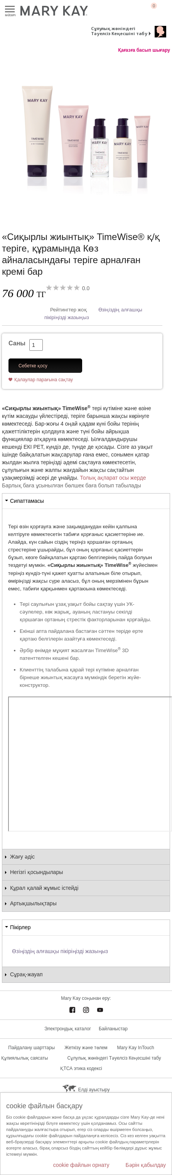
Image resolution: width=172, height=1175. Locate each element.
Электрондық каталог (67, 1028)
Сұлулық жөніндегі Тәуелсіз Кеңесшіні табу (119, 31)
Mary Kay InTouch (135, 1047)
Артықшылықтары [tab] (33, 903)
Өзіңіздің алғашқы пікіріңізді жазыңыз (60, 951)
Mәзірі (10, 9)
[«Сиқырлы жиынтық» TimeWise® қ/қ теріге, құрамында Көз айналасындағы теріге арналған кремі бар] (86, 134)
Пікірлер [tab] (20, 927)
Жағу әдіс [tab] (22, 857)
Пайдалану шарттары (31, 1047)
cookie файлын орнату (81, 1165)
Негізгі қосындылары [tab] (36, 872)
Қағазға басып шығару (144, 50)
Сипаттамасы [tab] (27, 501)
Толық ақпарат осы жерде (113, 478)
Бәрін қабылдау (145, 1165)
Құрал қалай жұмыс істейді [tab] (44, 888)
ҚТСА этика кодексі (81, 1068)
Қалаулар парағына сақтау (43, 379)
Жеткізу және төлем (85, 1047)
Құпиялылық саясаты (24, 1058)
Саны (16, 343)
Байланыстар (113, 1028)
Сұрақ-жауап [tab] (26, 974)
